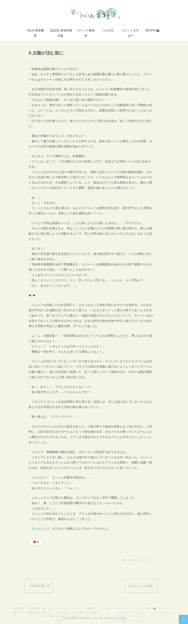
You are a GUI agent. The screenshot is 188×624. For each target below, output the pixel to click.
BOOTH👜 (153, 30)
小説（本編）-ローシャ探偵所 (47, 612)
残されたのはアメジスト (140, 560)
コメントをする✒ (130, 33)
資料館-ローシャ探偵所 (91, 612)
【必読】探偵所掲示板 (60, 33)
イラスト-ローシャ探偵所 (77, 612)
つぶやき (108, 30)
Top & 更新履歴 (35, 33)
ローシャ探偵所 (86, 33)
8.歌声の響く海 (40, 585)
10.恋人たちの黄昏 (140, 585)
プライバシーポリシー (165, 610)
